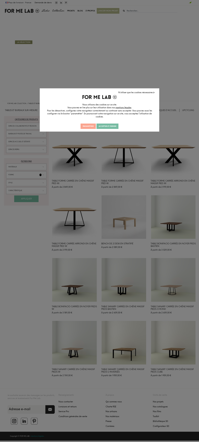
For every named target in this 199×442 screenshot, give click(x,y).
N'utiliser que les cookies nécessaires (136, 92)
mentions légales (125, 107)
